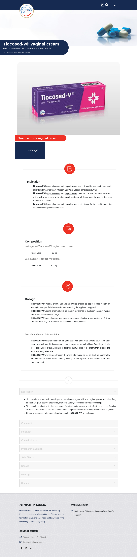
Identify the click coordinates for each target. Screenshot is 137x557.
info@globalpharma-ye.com (34, 542)
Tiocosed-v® (45, 48)
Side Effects (27, 457)
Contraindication (30, 440)
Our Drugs (32, 48)
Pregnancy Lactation (32, 448)
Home (5, 48)
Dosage (25, 465)
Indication (26, 431)
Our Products (17, 48)
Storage (25, 483)
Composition (28, 423)
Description (27, 391)
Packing (25, 474)
